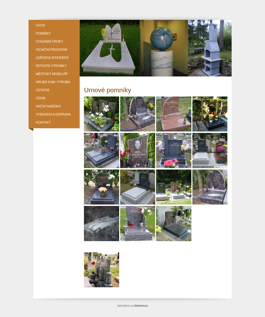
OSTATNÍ (42, 90)
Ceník (41, 98)
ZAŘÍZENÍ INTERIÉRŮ (52, 57)
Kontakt (43, 122)
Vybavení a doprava (53, 114)
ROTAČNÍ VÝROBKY (51, 66)
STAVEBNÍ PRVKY (49, 41)
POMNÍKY (43, 33)
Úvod (40, 25)
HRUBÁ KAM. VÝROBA (53, 82)
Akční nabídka (48, 106)
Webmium (141, 305)
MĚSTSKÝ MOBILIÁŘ (52, 74)
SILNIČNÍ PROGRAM (51, 49)
